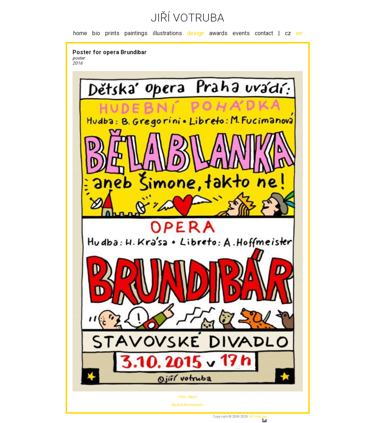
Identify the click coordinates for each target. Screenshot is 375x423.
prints (112, 33)
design (195, 33)
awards (218, 33)
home (80, 33)
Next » (193, 397)
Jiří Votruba (257, 416)
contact (264, 33)
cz (288, 33)
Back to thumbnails (187, 405)
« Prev (182, 397)
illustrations (167, 33)
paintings (136, 33)
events (241, 33)
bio (96, 33)
